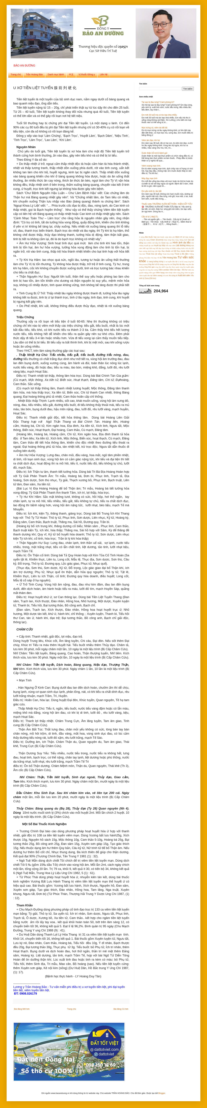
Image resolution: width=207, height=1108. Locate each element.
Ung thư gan (149, 267)
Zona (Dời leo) (150, 278)
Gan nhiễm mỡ (149, 243)
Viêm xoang (157, 275)
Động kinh (183, 240)
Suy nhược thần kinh (185, 251)
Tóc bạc (154, 258)
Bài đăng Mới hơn (21, 1009)
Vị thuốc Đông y (86, 74)
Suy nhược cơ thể (169, 251)
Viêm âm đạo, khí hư (151, 140)
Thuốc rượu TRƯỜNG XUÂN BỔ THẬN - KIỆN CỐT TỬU (167, 204)
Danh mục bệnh (56, 74)
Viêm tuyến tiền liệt (146, 275)
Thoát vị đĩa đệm (182, 254)
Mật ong (152, 248)
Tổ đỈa (159, 258)
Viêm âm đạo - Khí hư (178, 270)
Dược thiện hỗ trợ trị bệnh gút (154, 153)
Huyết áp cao (148, 245)
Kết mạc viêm (171, 245)
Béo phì (172, 237)
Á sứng (141, 237)
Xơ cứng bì (173, 275)
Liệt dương (180, 245)
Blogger (161, 1093)
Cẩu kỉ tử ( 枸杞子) (150, 217)
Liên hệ (103, 74)
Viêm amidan (164, 270)
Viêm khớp (168, 273)
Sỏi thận (158, 251)
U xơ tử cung (182, 261)
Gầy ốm (158, 243)
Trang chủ (16, 74)
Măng (188, 245)
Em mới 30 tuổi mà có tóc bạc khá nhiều (159, 115)
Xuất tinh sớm (184, 275)
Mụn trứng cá (166, 248)
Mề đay (158, 248)
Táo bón (142, 254)
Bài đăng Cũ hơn (121, 1009)
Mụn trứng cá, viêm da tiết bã (154, 128)
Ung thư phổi (160, 267)
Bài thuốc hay (151, 237)
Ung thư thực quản (172, 267)
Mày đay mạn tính (149, 178)
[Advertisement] (160, 319)
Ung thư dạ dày (179, 264)
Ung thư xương (153, 270)
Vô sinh (165, 275)
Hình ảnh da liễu (182, 242)
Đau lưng (167, 240)
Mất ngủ (146, 248)
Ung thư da (168, 264)
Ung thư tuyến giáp (187, 267)
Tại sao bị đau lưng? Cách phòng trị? (158, 102)
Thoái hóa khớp (168, 254)
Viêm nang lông (178, 273)
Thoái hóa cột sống (154, 254)
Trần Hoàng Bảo (34, 74)
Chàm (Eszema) (157, 240)
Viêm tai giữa (189, 273)
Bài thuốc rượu (162, 237)
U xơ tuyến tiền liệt (171, 261)
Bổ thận (185, 237)
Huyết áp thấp (159, 245)
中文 (71, 74)
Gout (163, 243)
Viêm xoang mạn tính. (151, 166)
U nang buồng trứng (155, 261)
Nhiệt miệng (176, 248)
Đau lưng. (175, 240)
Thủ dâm (147, 258)
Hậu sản (169, 243)
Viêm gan (152, 273)
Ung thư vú (143, 270)
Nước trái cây (186, 248)
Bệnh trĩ (179, 237)
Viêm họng (160, 273)
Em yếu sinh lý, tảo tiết (151, 191)
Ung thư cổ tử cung (155, 264)
